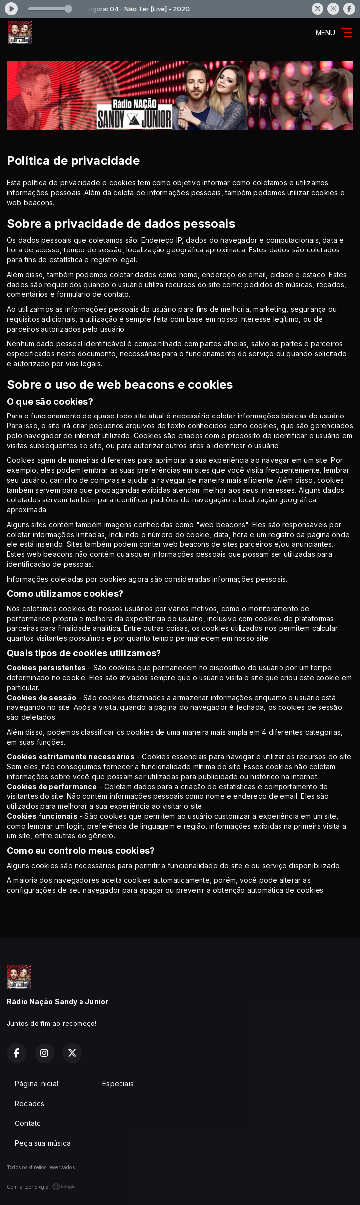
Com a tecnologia (41, 1186)
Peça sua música (43, 1143)
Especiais (118, 1084)
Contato (28, 1123)
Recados (29, 1103)
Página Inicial (36, 1084)
